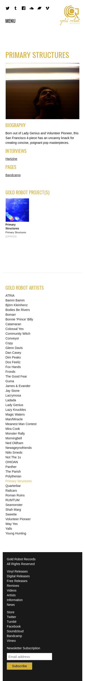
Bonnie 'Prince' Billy (19, 319)
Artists (11, 595)
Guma (9, 381)
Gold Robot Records (70, 15)
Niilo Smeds (13, 452)
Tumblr (12, 621)
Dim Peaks (13, 357)
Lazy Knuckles (15, 409)
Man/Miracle (14, 419)
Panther (11, 467)
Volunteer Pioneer (18, 519)
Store (10, 612)
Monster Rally (15, 433)
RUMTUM (12, 500)
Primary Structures (18, 481)
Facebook (14, 626)
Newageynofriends (18, 448)
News (11, 604)
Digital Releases (18, 576)
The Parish (13, 471)
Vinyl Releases (17, 571)
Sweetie (11, 514)
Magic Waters (15, 414)
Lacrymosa (13, 395)
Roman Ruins (15, 495)
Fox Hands (13, 367)
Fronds (10, 371)
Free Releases (17, 581)
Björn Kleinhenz (16, 305)
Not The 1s (13, 457)
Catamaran (13, 324)
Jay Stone (12, 390)
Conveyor (12, 338)
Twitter (11, 617)
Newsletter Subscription (23, 648)
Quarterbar (13, 486)
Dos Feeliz (12, 362)
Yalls (8, 528)
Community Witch (17, 333)
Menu (10, 20)
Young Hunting (15, 533)
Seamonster (13, 505)
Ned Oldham (14, 443)
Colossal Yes (14, 329)
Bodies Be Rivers (17, 310)
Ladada (10, 400)
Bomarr (10, 314)
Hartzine (11, 159)
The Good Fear (16, 376)
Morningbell (13, 438)
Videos (12, 590)
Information (15, 600)
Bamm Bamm (15, 300)
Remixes (13, 585)
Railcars (11, 490)
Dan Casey (13, 352)
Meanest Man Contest (20, 424)
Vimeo (11, 640)
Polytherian (13, 476)
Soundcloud (15, 631)
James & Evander (18, 386)
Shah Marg (13, 509)
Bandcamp (13, 175)
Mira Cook (12, 429)
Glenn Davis (14, 348)
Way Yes (11, 524)
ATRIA (10, 295)
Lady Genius (14, 405)
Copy (9, 343)
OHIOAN (11, 462)
